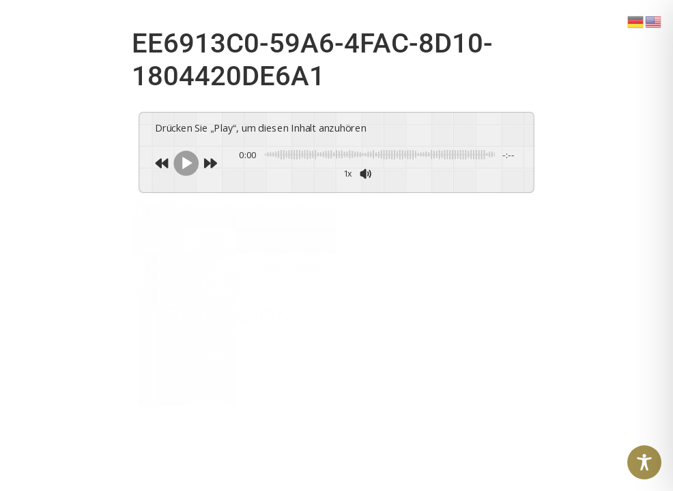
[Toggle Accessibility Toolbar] (644, 462)
